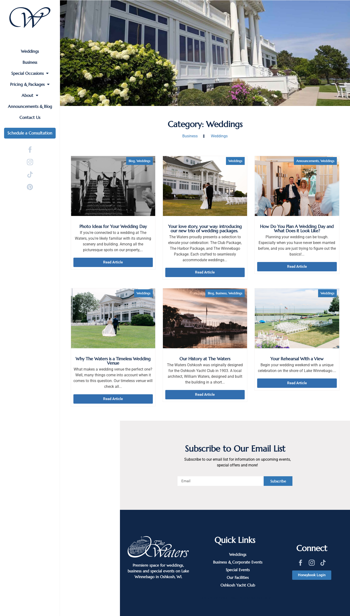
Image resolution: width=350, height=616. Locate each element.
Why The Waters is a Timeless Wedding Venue (113, 361)
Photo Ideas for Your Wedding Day (113, 226)
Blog (132, 161)
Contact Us (29, 117)
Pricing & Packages (30, 84)
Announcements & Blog (30, 106)
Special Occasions (30, 73)
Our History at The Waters (204, 358)
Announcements (307, 161)
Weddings (30, 51)
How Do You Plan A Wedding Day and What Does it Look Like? (297, 228)
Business (30, 62)
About (30, 95)
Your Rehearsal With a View (297, 358)
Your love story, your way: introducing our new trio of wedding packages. (205, 228)
